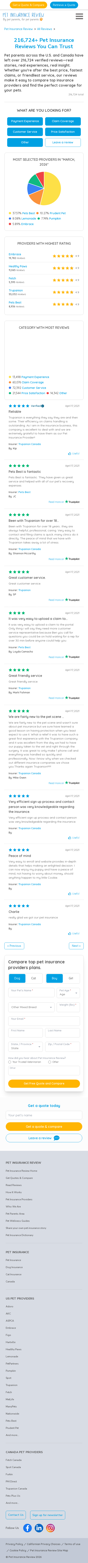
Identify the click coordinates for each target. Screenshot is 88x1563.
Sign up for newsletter (48, 1515)
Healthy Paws (18, 266)
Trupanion (16, 290)
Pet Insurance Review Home (21, 1171)
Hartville (10, 1342)
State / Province (22, 1044)
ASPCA (10, 1320)
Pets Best (28, 213)
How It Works (14, 1192)
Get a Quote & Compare (28, 5)
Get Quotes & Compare (19, 1178)
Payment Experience (25, 121)
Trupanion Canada (29, 444)
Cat (33, 978)
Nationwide (12, 1413)
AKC (8, 1313)
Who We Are (13, 1206)
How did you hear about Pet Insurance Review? (37, 1058)
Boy (54, 978)
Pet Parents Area (15, 1213)
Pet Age (65, 990)
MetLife (10, 1399)
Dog (17, 978)
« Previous (14, 946)
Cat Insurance (13, 1274)
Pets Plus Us (13, 1495)
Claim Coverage (63, 121)
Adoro (9, 1306)
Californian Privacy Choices (44, 1543)
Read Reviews (14, 1185)
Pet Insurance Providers (19, 1199)
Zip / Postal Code (59, 1044)
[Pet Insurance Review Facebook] (27, 1528)
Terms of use (72, 1543)
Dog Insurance (14, 1267)
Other (25, 142)
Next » (76, 946)
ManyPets (11, 1406)
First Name (18, 1030)
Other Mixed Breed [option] (24, 1007)
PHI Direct (11, 1481)
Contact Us (16, 1515)
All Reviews (44, 29)
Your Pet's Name (22, 990)
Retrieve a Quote (64, 5)
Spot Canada (13, 1467)
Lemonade (29, 218)
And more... (12, 1435)
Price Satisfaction (63, 132)
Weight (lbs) (67, 1004)
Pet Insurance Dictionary (19, 1235)
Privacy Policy (14, 1543)
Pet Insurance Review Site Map (49, 1550)
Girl (71, 978)
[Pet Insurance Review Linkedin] (39, 1528)
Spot (8, 1378)
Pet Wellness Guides (18, 1221)
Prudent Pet (58, 213)
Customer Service (25, 132)
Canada (10, 1281)
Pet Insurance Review (18, 29)
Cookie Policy (18, 1550)
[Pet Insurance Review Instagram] (50, 1528)
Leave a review (63, 142)
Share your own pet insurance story (26, 1228)
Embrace (27, 224)
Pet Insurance (13, 1260)
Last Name (55, 1030)
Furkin (9, 1474)
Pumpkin (55, 218)
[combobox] (31, 1007)
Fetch (12, 278)
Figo (8, 1335)
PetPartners (12, 1363)
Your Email (18, 1018)
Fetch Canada (14, 1460)
